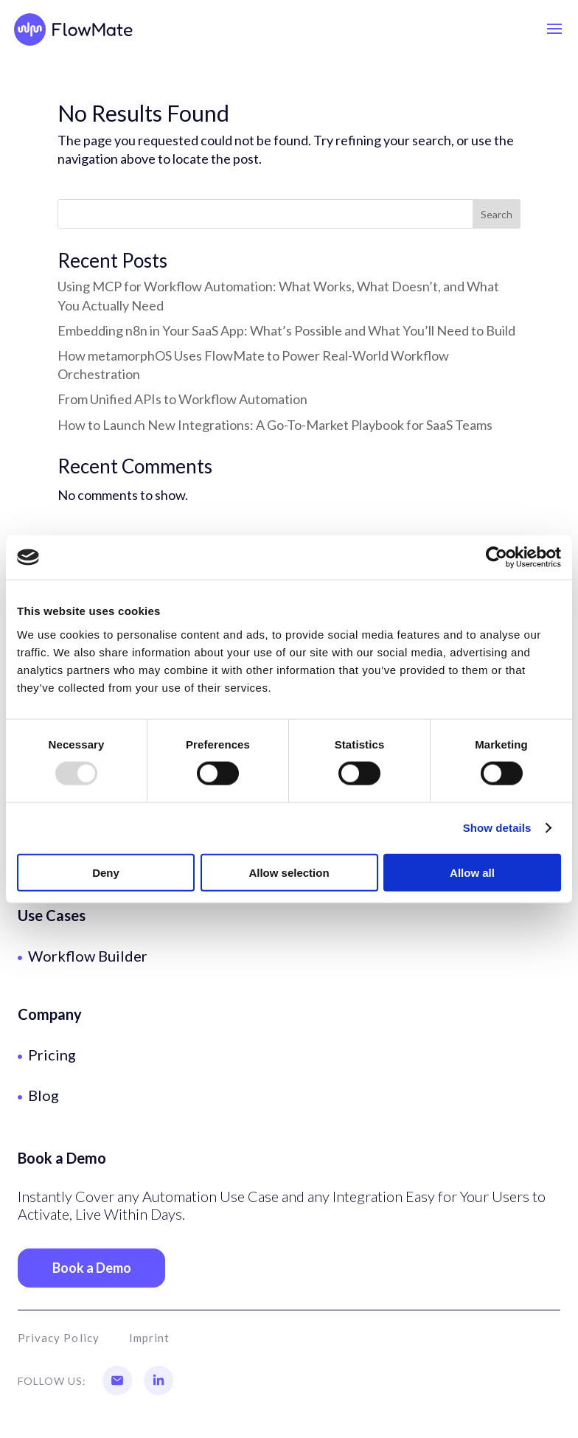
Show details (497, 828)
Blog (43, 1095)
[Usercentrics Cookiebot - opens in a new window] (496, 557)
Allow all (472, 872)
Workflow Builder (87, 956)
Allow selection (288, 872)
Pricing (52, 1054)
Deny (105, 872)
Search (496, 214)
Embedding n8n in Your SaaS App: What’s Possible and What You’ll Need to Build (286, 330)
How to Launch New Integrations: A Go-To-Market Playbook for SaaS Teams (275, 425)
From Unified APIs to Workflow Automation (182, 399)
